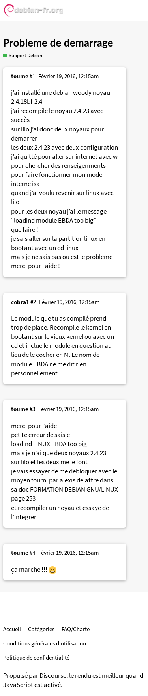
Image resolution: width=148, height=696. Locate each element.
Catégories (41, 629)
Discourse (52, 676)
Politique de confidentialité (36, 657)
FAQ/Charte (76, 629)
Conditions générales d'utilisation (44, 643)
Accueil (12, 629)
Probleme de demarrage (58, 42)
